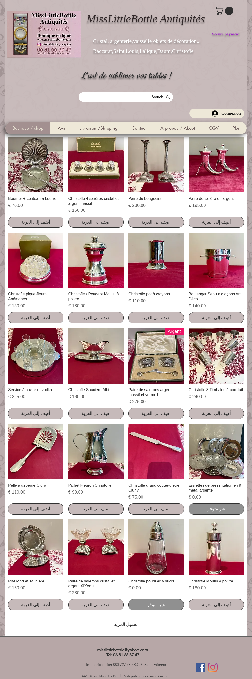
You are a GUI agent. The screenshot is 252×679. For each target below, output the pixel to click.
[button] (225, 11)
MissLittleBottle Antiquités (146, 19)
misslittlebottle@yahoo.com (122, 649)
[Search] (126, 97)
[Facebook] (200, 667)
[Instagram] (213, 667)
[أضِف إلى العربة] (216, 222)
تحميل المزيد (126, 624)
